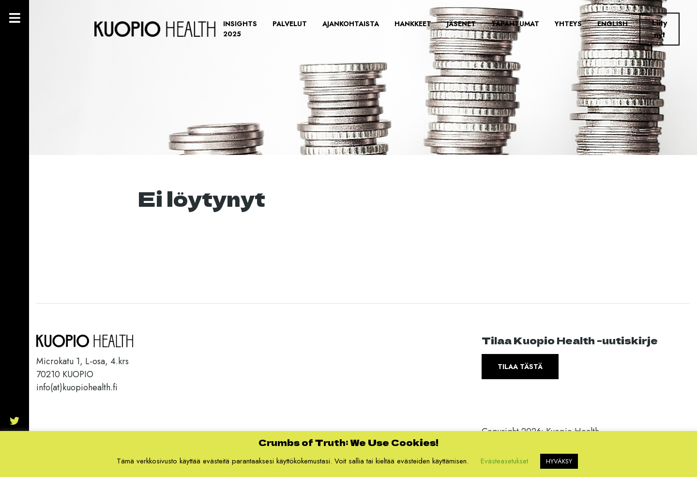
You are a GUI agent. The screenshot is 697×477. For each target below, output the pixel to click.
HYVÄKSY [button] (559, 461)
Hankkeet (412, 24)
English (612, 24)
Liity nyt (659, 28)
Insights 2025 (240, 29)
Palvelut (290, 24)
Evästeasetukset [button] (504, 461)
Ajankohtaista (350, 24)
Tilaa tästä (520, 366)
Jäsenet (461, 24)
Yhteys (568, 24)
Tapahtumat (515, 24)
